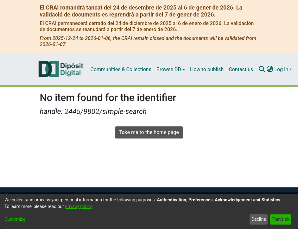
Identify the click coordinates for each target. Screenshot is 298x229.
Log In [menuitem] (281, 69)
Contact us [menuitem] (241, 69)
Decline (258, 219)
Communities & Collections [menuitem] (121, 69)
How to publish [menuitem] (207, 69)
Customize (14, 219)
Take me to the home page (149, 132)
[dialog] (149, 211)
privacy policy (78, 206)
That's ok (280, 219)
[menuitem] (170, 69)
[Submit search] (262, 69)
